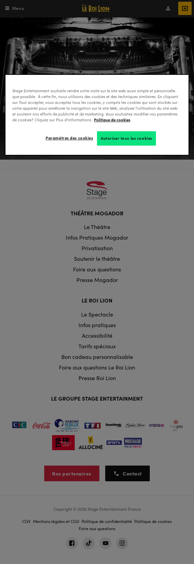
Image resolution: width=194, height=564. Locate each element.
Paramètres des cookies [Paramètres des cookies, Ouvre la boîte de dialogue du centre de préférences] (69, 137)
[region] (97, 115)
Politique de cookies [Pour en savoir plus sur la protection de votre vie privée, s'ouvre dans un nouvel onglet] (112, 119)
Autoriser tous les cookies (126, 138)
